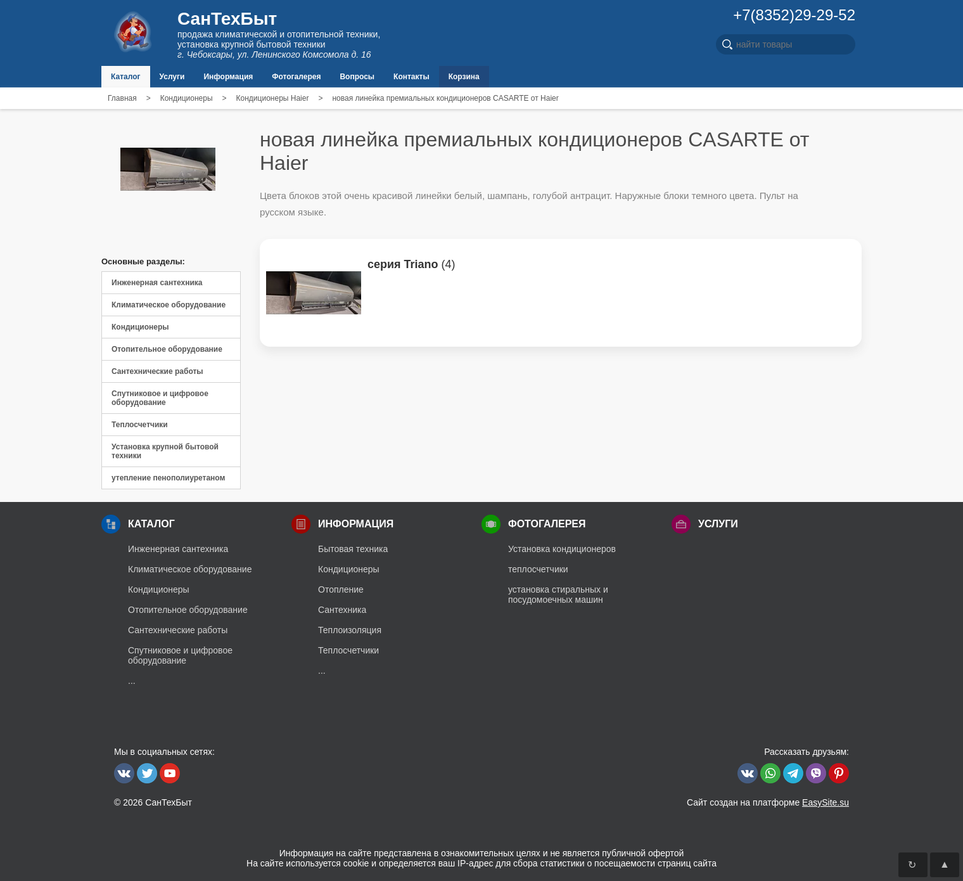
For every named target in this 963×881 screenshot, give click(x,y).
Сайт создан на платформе (768, 802)
